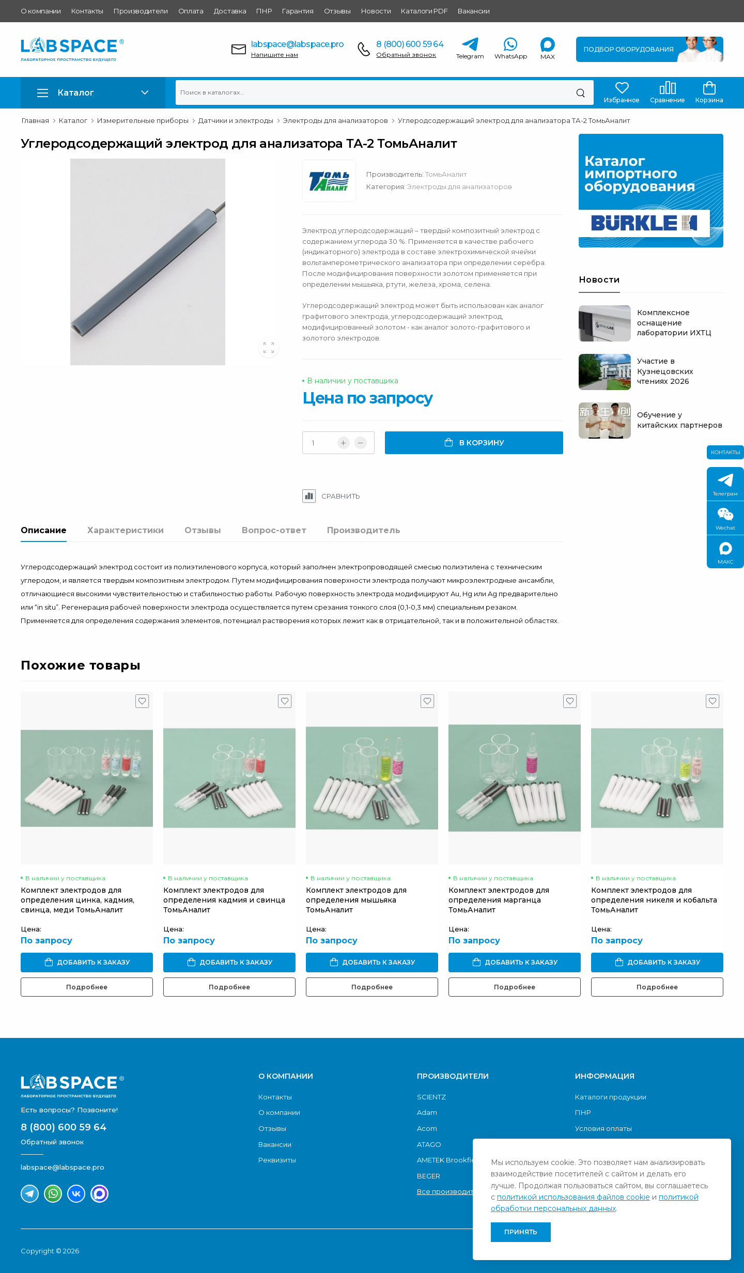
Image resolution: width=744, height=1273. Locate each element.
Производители (141, 11)
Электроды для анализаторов (459, 186)
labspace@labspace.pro (297, 44)
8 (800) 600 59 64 (409, 44)
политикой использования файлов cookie (573, 1197)
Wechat (725, 519)
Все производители (452, 1191)
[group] (154, 262)
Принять (520, 1232)
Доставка (230, 11)
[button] (93, 92)
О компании (41, 11)
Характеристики (125, 530)
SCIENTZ (431, 1097)
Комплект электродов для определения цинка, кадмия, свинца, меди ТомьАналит (77, 900)
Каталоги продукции (610, 1097)
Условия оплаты (603, 1128)
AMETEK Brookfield (449, 1160)
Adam (427, 1112)
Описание (44, 530)
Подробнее (86, 987)
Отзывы (337, 11)
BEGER (428, 1176)
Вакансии (473, 11)
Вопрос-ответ (274, 530)
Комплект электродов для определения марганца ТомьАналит (498, 900)
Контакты (87, 11)
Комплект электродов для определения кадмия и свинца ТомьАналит (224, 900)
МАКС (726, 553)
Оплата (191, 11)
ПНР (264, 11)
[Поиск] (580, 92)
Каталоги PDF (424, 11)
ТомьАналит (446, 174)
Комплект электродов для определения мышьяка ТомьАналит (356, 900)
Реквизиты (277, 1160)
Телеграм (725, 485)
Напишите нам (274, 54)
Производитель (363, 530)
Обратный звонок (406, 54)
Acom (427, 1128)
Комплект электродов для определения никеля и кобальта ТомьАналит (654, 900)
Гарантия (297, 11)
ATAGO (429, 1144)
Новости (376, 11)
